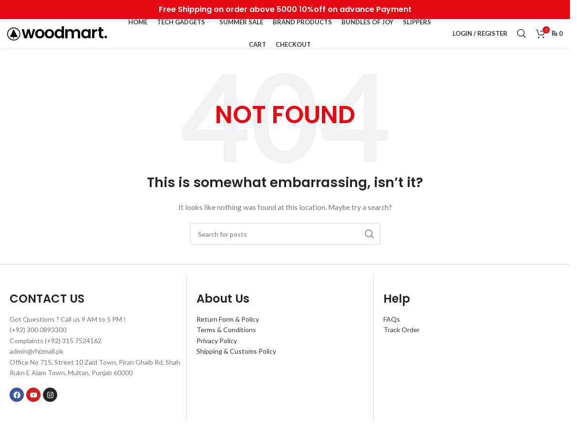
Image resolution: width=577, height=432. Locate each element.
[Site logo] (57, 33)
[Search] (521, 33)
